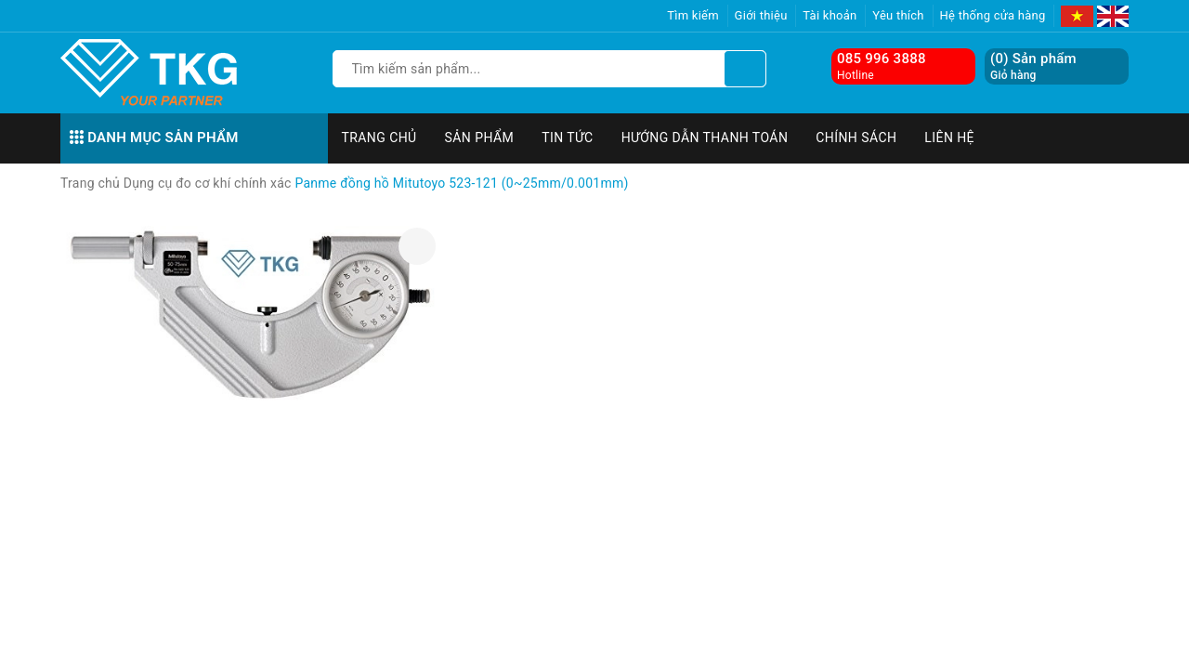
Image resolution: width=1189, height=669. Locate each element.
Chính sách (856, 137)
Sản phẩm (480, 137)
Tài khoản (829, 15)
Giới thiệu (761, 15)
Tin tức (568, 137)
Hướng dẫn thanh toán (705, 137)
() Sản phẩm (1033, 66)
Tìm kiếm (693, 15)
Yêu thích (898, 15)
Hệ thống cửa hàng (993, 15)
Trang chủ (379, 137)
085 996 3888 (881, 58)
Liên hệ (949, 137)
